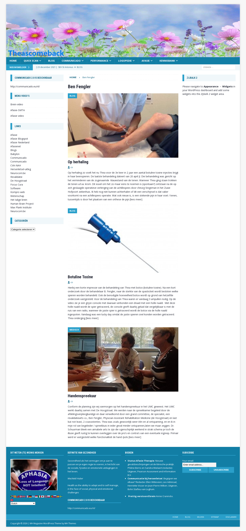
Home (13, 60)
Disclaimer (231, 517)
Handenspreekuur (82, 395)
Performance (99, 60)
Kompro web (17, 192)
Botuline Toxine (80, 277)
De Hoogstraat (18, 180)
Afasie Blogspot (19, 138)
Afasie (146, 60)
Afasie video (17, 115)
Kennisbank (167, 60)
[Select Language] (22, 503)
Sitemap (215, 517)
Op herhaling (78, 162)
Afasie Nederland (19, 142)
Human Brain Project (22, 203)
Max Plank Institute (21, 207)
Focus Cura (16, 184)
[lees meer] (136, 199)
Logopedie (125, 60)
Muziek (200, 517)
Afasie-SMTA (17, 110)
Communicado (71, 60)
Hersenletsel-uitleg (20, 169)
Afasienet (15, 146)
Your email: (188, 460)
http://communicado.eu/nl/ (25, 86)
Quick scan (31, 60)
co (72, 167)
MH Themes (70, 523)
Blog (51, 60)
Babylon (14, 154)
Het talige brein (18, 199)
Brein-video (16, 104)
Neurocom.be (18, 173)
